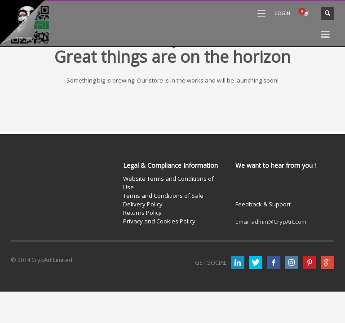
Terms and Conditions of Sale (163, 196)
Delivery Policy (143, 204)
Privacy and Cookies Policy (159, 221)
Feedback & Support (263, 204)
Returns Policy (142, 213)
